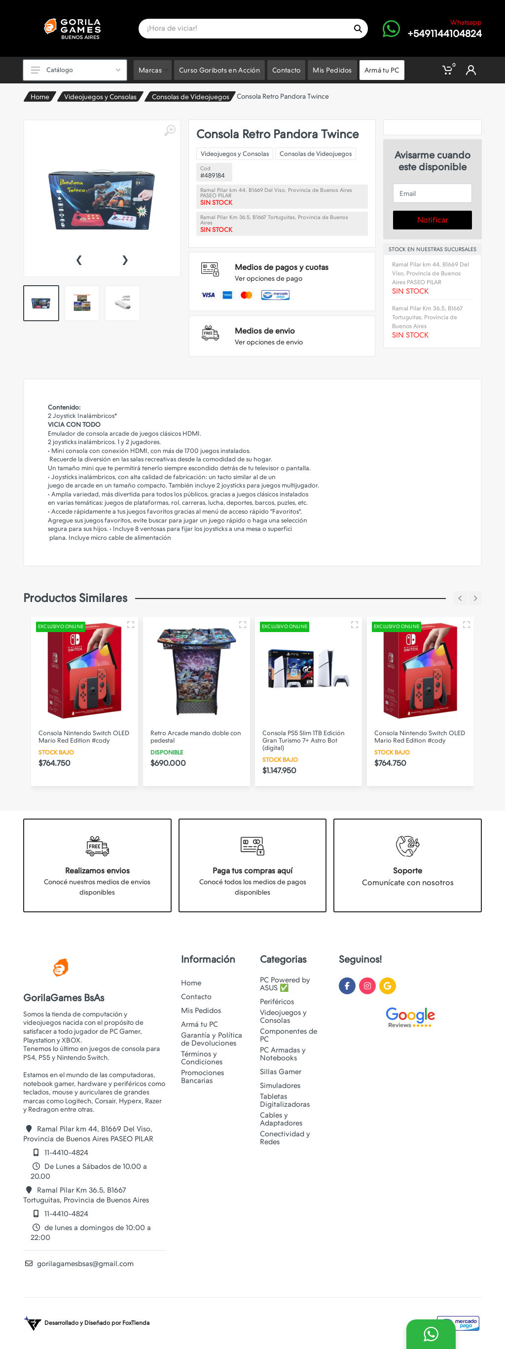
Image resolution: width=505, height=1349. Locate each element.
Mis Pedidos (201, 1010)
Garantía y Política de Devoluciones (211, 1039)
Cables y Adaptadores (281, 1119)
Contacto (196, 997)
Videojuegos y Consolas (100, 97)
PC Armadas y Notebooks (283, 1054)
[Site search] (243, 28)
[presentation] (78, 258)
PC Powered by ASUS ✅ (285, 984)
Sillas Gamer (280, 1072)
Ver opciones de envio (269, 342)
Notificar (432, 220)
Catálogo (75, 70)
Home (40, 97)
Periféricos (277, 1002)
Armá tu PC (199, 1024)
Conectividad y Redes (285, 1138)
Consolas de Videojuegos (190, 97)
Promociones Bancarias (202, 1077)
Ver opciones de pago (268, 278)
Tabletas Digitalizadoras (285, 1100)
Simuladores (280, 1085)
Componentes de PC (288, 1035)
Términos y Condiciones (201, 1058)
